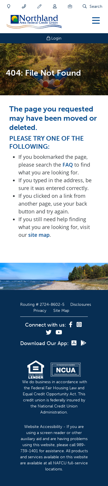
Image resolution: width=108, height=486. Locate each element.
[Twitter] (49, 332)
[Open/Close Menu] (96, 20)
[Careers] (70, 6)
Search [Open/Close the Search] (96, 6)
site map (39, 234)
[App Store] (74, 343)
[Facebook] (71, 325)
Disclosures (80, 304)
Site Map (61, 310)
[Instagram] (79, 325)
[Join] (54, 6)
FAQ (67, 164)
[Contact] (24, 6)
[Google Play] (83, 343)
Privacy (39, 310)
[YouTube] (59, 332)
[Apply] (39, 6)
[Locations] (8, 6)
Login (54, 38)
